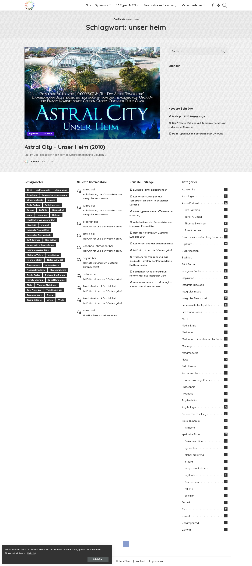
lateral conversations (37, 250)
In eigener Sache (191, 271)
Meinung (187, 346)
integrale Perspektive (38, 230)
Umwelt (186, 516)
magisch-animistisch (196, 468)
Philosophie (188, 386)
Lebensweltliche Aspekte (196, 305)
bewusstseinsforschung (54, 195)
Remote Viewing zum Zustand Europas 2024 (100, 264)
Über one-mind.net (100, 561)
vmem (50, 300)
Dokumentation (194, 441)
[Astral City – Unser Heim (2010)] (92, 93)
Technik (186, 502)
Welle (61, 300)
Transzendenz (34, 295)
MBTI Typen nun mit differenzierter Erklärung (197, 133)
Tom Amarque (34, 290)
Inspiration (188, 277)
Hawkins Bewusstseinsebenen (100, 315)
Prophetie (187, 393)
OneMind (34, 161)
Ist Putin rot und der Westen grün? (102, 226)
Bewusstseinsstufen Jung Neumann (202, 237)
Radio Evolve (33, 275)
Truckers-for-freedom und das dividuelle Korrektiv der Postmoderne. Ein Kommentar (151, 260)
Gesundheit (58, 210)
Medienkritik (189, 325)
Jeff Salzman (33, 240)
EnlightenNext (52, 205)
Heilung (56, 215)
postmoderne (52, 265)
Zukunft (186, 529)
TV (183, 509)
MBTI (185, 318)
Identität (31, 225)
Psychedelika (189, 400)
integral (189, 461)
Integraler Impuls (191, 291)
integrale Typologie (193, 284)
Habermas (42, 215)
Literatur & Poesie (192, 312)
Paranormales (190, 373)
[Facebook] (213, 5)
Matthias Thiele (35, 255)
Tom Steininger (54, 290)
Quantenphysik (58, 270)
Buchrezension (190, 250)
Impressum (156, 561)
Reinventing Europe (55, 275)
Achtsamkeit (43, 190)
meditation (53, 255)
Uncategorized (190, 522)
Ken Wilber (51, 240)
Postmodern (192, 482)
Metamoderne (190, 352)
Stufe (29, 285)
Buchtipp (187, 257)
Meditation (188, 332)
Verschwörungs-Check (197, 380)
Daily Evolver (33, 205)
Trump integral (34, 300)
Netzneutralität (55, 260)
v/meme (190, 427)
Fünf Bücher (189, 264)
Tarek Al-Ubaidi (193, 216)
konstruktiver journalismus (40, 245)
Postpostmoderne (36, 270)
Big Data (187, 243)
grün (29, 215)
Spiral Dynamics (56, 280)
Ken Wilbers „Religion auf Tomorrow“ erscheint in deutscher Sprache (149, 200)
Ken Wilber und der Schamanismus (153, 243)
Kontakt (140, 561)
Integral (45, 225)
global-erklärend (194, 454)
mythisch (34, 134)
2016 (29, 190)
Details (39, 552)
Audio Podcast (190, 203)
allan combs (60, 190)
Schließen (41, 558)
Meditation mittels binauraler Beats (202, 339)
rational (189, 488)
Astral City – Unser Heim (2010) (76, 146)
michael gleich (34, 260)
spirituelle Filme (191, 434)
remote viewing (35, 280)
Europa (30, 210)
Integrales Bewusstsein (39, 235)
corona (51, 200)
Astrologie (32, 195)
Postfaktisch (33, 265)
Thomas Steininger (47, 285)
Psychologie (189, 407)
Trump (50, 295)
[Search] (224, 5)
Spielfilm (47, 134)
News (185, 359)
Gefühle (43, 210)
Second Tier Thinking (194, 414)
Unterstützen (123, 561)
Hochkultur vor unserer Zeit (41, 220)
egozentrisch (192, 448)
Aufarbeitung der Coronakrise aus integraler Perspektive (102, 196)
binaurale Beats (35, 200)
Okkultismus (189, 366)
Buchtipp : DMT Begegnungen (189, 116)
